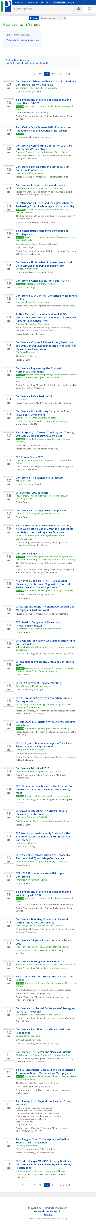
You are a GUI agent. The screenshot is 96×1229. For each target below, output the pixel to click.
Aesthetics (63, 613)
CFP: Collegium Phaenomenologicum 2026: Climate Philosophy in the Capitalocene (46, 744)
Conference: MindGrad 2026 (32, 768)
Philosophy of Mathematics (44, 572)
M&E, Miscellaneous (32, 222)
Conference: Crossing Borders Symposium (41, 510)
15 (40, 74)
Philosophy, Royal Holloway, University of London (39, 925)
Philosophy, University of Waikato (41, 283)
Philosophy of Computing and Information (42, 305)
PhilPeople (33, 2)
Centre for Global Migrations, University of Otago (38, 513)
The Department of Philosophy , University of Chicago (40, 1171)
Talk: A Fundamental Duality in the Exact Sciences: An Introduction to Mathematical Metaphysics (46, 1071)
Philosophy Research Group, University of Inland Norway (42, 946)
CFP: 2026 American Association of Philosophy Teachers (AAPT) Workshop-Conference (43, 856)
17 (53, 74)
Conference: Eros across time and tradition (41, 185)
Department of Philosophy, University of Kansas (38, 1014)
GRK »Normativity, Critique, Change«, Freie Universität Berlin (43, 1055)
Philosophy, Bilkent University (29, 173)
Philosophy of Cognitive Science (37, 116)
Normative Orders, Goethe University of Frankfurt (48, 796)
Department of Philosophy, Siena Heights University (49, 590)
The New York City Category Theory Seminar (37, 1083)
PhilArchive (46, 2)
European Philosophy (55, 757)
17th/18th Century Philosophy (36, 137)
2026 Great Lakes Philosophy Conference (35, 594)
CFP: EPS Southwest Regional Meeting (38, 683)
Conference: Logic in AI (29, 553)
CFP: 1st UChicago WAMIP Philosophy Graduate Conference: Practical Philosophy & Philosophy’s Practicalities (45, 1164)
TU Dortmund (22, 399)
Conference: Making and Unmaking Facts (40, 961)
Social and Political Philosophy (51, 155)
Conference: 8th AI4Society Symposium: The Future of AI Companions (42, 413)
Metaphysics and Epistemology (37, 1090)
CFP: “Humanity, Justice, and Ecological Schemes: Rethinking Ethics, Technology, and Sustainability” (45, 204)
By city (63, 18)
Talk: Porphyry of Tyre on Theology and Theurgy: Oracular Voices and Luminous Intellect (46, 434)
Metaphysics (29, 176)
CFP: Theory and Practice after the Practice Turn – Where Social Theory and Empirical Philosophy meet (46, 789)
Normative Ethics (44, 272)
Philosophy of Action (45, 653)
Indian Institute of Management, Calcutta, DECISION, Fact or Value (46, 964)
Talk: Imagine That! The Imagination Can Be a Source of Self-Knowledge (43, 1140)
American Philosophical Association (32, 302)
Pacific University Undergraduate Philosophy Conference (44, 821)
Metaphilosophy (43, 799)
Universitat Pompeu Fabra (28, 1035)
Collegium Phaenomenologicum (30, 749)
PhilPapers (20, 2)
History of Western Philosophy (37, 542)
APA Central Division (25, 352)
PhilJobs (72, 2)
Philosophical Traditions (40, 545)
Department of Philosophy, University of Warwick (38, 771)
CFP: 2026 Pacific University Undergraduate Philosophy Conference (42, 812)
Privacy (48, 1214)
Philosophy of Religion (45, 176)
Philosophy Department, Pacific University (35, 817)
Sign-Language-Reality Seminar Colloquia (36, 244)
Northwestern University (27, 843)
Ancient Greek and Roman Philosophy (40, 191)
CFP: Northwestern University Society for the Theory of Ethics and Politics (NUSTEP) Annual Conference (43, 836)
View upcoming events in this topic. (22, 39)
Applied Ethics (29, 155)
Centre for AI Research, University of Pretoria (37, 417)
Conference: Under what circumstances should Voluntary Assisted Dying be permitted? (44, 264)
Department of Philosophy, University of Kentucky (39, 188)
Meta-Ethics (62, 176)
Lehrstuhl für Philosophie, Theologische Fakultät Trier (40, 535)
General (26, 359)
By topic (34, 18)
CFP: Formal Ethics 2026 (29, 457)
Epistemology (29, 287)
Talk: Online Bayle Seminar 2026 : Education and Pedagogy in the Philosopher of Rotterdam (44, 129)
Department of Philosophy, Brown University (36, 87)
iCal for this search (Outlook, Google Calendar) (27, 62)
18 (59, 74)
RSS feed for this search (17, 60)
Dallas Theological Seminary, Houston (33, 686)
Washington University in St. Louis (31, 879)
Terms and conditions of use (48, 1211)
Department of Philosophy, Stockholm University (38, 628)
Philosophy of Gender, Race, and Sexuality (56, 385)
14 (33, 74)
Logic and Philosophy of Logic (36, 569)
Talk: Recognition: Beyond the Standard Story (43, 1101)
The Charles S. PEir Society (29, 356)
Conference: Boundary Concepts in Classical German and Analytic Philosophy (42, 920)
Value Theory (69, 305)
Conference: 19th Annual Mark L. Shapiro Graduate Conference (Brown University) (46, 83)
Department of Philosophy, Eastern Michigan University (41, 861)
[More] (90, 9)
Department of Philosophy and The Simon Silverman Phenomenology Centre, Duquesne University (45, 669)
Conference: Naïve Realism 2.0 (34, 396)
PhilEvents (59, 2)
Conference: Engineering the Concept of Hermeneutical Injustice (40, 370)
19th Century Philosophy (34, 334)
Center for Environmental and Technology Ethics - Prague (42, 152)
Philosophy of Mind (32, 91)
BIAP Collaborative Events (28, 1039)
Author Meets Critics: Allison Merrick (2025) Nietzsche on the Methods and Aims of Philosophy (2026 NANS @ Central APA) (46, 317)
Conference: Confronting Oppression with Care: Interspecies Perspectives (45, 147)
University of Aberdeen (26, 1145)
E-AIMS (19, 381)
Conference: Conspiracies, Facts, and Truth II (42, 280)
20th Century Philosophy (34, 731)
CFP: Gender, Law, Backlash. (32, 492)
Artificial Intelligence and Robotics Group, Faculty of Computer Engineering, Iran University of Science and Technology (46, 558)
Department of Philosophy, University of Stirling (47, 728)
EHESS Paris (21, 1104)
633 (68, 74)
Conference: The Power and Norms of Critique (43, 1052)
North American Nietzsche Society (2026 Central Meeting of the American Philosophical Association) (45, 329)
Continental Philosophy (33, 757)
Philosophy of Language (34, 251)
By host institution (49, 18)
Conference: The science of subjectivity (40, 477)
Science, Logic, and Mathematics (51, 968)
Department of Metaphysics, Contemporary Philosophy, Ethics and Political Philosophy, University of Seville (47, 376)
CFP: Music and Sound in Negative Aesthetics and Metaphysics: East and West (45, 608)
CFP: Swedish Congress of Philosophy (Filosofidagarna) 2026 (38, 624)
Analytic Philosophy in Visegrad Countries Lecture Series (43, 989)
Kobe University (23, 480)
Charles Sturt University (27, 268)
